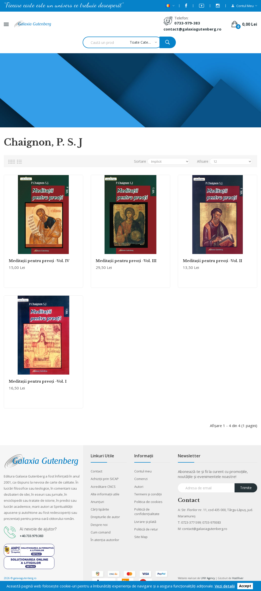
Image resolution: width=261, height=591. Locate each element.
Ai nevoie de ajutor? (38, 529)
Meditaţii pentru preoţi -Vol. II (212, 261)
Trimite (246, 487)
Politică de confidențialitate (146, 511)
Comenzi (141, 478)
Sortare (140, 161)
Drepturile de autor (105, 517)
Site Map (141, 536)
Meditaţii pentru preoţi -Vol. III (126, 261)
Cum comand (101, 532)
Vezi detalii (225, 585)
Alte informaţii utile (105, 494)
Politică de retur (146, 529)
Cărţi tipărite (100, 509)
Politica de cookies (148, 501)
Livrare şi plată (145, 521)
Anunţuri (97, 501)
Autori (138, 486)
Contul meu (143, 471)
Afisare (202, 161)
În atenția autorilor (105, 540)
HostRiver (237, 578)
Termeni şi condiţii (148, 494)
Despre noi (99, 524)
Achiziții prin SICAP (105, 478)
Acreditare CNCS (103, 486)
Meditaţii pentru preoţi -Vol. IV (39, 261)
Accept (245, 586)
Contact (96, 471)
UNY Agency (208, 578)
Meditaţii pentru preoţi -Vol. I (38, 381)
